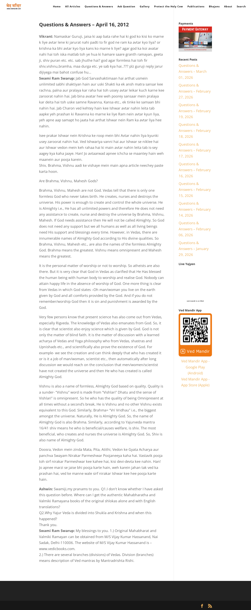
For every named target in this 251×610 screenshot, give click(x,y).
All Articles (72, 6)
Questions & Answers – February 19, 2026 (195, 110)
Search (241, 6)
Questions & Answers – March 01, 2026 (193, 71)
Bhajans (214, 6)
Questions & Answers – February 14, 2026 (195, 209)
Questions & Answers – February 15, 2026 (195, 189)
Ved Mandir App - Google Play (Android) (195, 367)
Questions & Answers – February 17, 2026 (195, 150)
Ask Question (126, 6)
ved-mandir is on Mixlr (195, 301)
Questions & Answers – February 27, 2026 (195, 91)
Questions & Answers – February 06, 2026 (195, 228)
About (228, 6)
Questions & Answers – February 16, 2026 (195, 169)
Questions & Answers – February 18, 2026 (195, 130)
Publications (195, 6)
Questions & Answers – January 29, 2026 (194, 248)
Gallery (145, 6)
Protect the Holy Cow (168, 6)
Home (57, 6)
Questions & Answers (99, 6)
